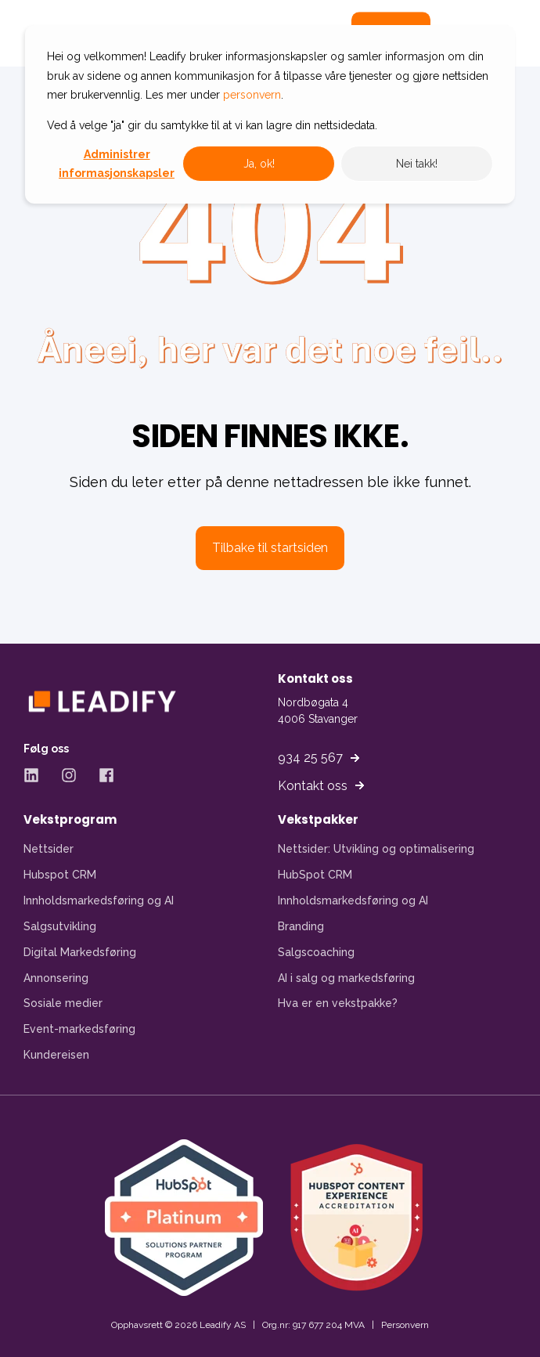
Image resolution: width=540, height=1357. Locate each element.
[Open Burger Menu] (469, 33)
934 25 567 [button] (310, 757)
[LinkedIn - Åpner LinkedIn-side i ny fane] (36, 775)
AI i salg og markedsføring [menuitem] (346, 978)
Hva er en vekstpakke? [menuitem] (338, 1003)
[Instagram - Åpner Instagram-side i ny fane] (69, 775)
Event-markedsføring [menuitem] (79, 1029)
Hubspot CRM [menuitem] (59, 874)
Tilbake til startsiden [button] (270, 547)
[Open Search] (320, 32)
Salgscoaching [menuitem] (316, 952)
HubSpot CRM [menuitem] (315, 874)
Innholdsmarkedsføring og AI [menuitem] (98, 900)
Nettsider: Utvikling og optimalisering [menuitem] (376, 849)
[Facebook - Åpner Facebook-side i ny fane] (101, 775)
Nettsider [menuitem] (48, 849)
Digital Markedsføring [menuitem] (79, 952)
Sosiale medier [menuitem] (63, 1003)
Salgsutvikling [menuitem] (59, 926)
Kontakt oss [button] (312, 785)
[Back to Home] (117, 33)
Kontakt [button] (391, 33)
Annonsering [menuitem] (55, 978)
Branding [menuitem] (301, 926)
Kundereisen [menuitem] (56, 1054)
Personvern (405, 1324)
